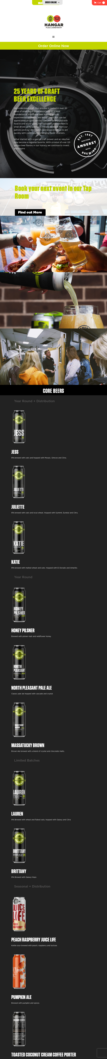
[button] (99, 2)
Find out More (30, 212)
